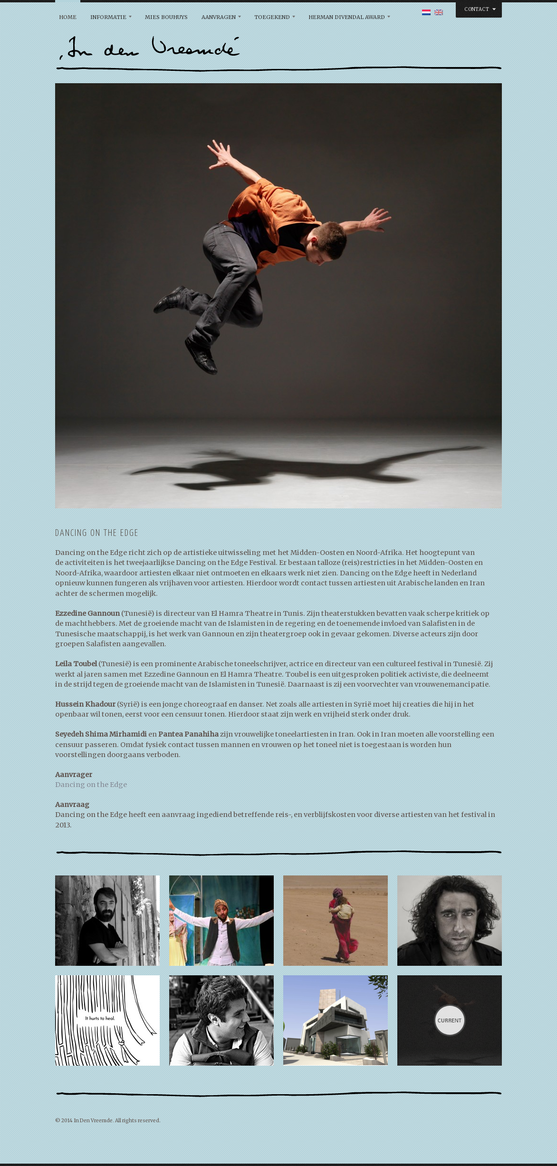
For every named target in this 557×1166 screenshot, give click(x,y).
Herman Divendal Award (346, 17)
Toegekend (272, 17)
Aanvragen (219, 17)
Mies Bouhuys (166, 17)
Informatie (108, 17)
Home (68, 17)
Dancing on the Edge (91, 784)
